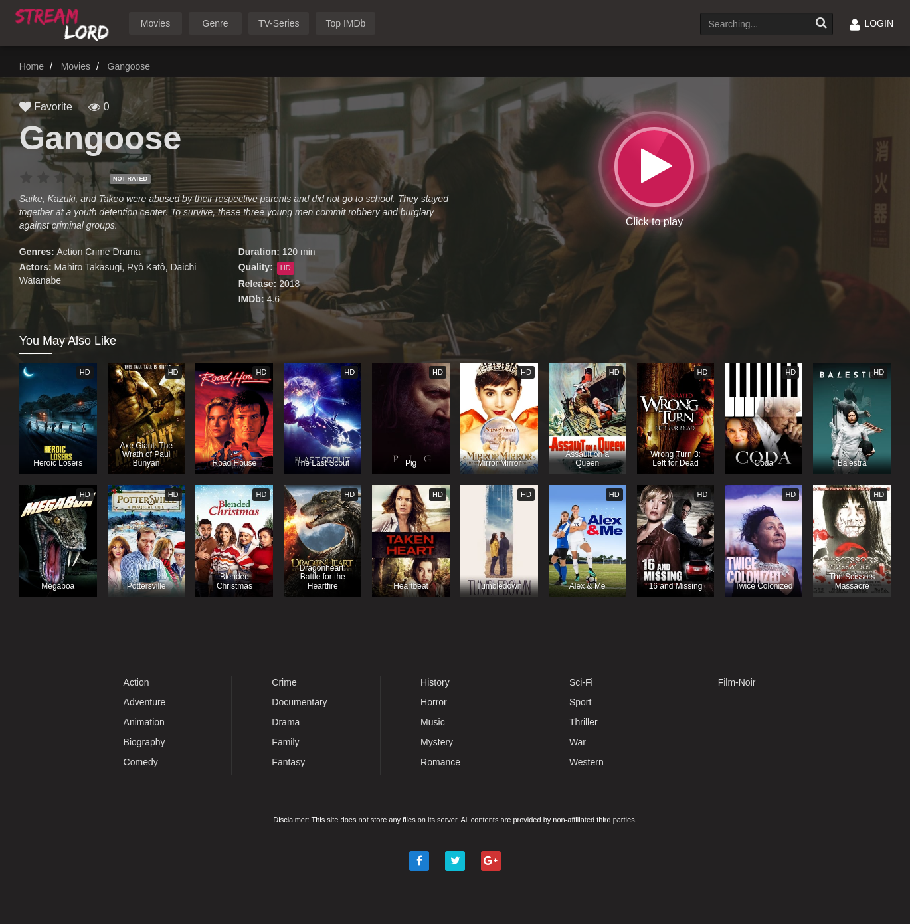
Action (70, 251)
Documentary (299, 702)
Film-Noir (737, 682)
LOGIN (871, 23)
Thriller (583, 722)
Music (432, 722)
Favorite (45, 106)
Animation (144, 722)
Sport (580, 702)
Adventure (145, 702)
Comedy (141, 762)
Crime (97, 251)
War (577, 742)
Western (586, 762)
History (435, 682)
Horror (433, 702)
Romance (440, 762)
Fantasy (288, 762)
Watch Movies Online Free (64, 22)
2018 (289, 283)
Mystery (436, 742)
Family (285, 742)
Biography (144, 742)
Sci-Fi (581, 682)
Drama (127, 251)
